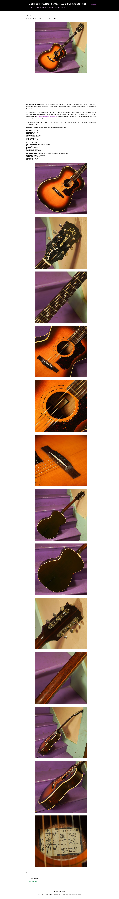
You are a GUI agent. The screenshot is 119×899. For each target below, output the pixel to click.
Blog (31, 8)
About (57, 8)
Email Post (28, 872)
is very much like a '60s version (46, 116)
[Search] (93, 5)
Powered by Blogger (59, 891)
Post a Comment (33, 881)
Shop (36, 8)
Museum (42, 8)
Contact (50, 8)
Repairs (64, 8)
